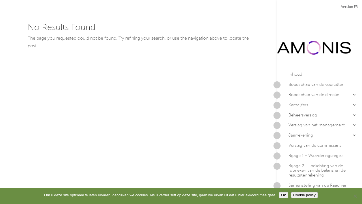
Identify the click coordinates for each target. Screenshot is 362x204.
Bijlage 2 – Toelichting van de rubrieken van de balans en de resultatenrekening (311, 148)
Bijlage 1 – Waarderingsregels (310, 134)
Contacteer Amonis (301, 178)
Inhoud (295, 52)
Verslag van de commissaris (309, 124)
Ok (283, 195)
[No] (355, 196)
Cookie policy (304, 195)
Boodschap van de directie (308, 73)
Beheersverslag (297, 93)
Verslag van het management (311, 103)
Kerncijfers (292, 83)
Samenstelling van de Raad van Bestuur (312, 165)
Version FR (349, 6)
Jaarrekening (295, 113)
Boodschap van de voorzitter (310, 63)
